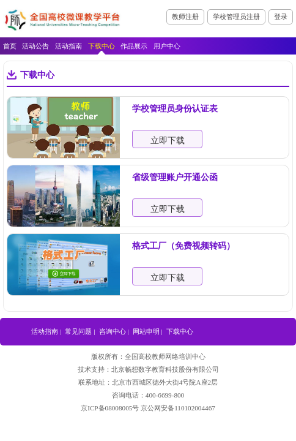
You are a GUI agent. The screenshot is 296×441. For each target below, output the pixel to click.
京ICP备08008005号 (110, 408)
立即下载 (167, 140)
